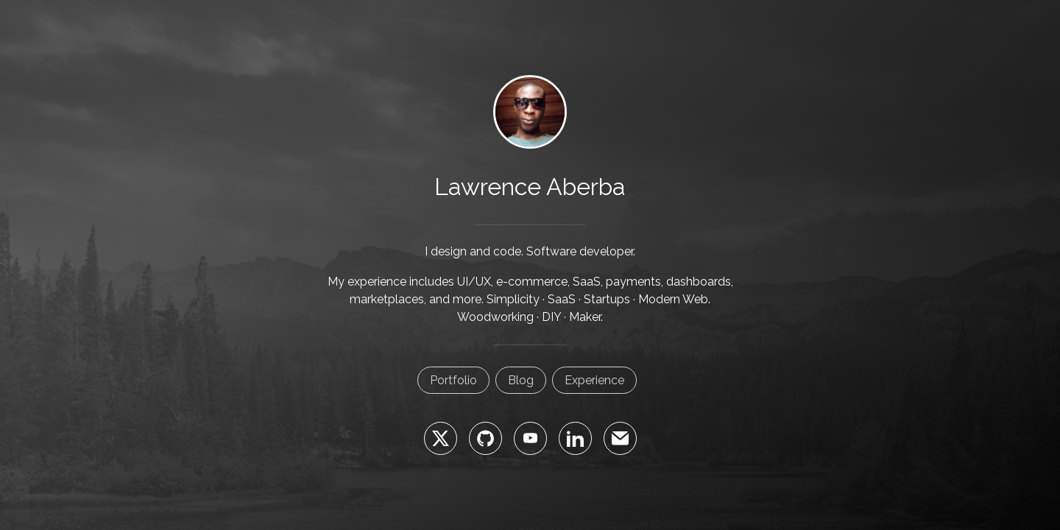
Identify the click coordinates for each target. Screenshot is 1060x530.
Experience (594, 380)
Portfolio (453, 380)
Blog (521, 380)
